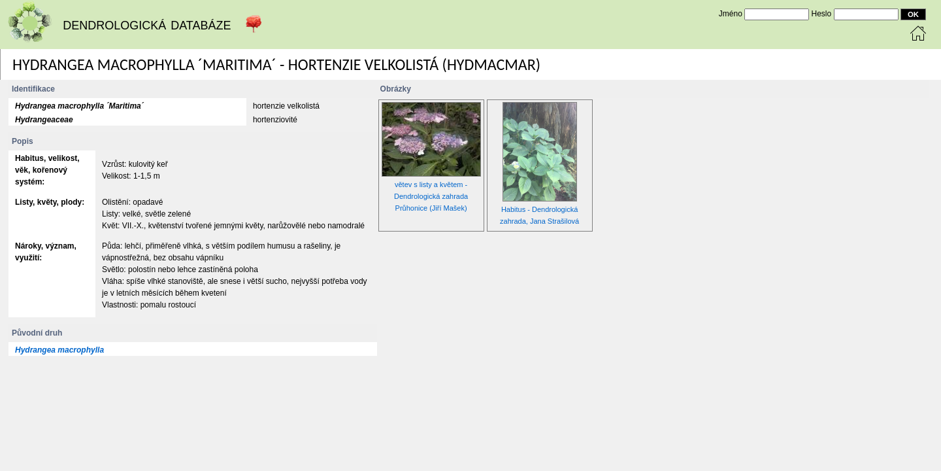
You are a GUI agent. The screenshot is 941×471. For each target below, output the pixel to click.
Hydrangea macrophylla (59, 350)
